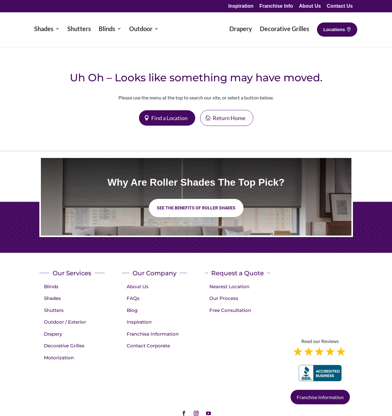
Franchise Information (153, 334)
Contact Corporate (148, 346)
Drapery (53, 334)
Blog (132, 310)
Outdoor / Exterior (65, 322)
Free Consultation (230, 310)
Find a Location (169, 118)
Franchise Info (276, 6)
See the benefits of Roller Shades (196, 207)
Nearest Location (229, 286)
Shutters (54, 310)
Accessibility (319, 396)
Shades (52, 298)
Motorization (59, 358)
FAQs (133, 298)
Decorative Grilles (64, 346)
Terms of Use (287, 396)
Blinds (51, 286)
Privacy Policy (254, 396)
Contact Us (340, 6)
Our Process (223, 298)
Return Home (229, 118)
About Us (310, 6)
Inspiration (240, 6)
